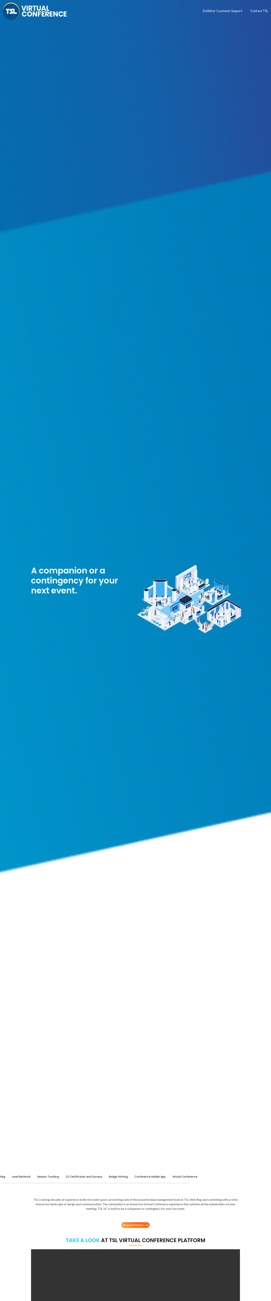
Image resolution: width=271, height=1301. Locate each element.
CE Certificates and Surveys (124, 1176)
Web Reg (39, 1176)
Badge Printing (158, 1176)
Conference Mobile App (190, 1176)
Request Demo (135, 1225)
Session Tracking (88, 1176)
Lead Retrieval (61, 1176)
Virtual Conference (225, 1176)
